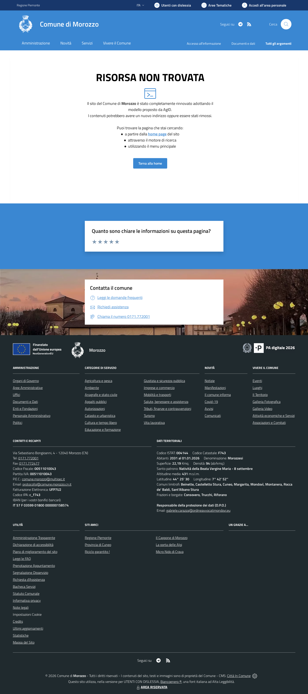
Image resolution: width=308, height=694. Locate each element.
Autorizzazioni (95, 408)
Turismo (149, 415)
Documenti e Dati (25, 401)
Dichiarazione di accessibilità (33, 544)
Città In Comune (239, 675)
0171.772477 (29, 463)
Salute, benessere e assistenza (166, 401)
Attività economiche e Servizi (274, 415)
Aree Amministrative (28, 387)
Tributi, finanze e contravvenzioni (167, 408)
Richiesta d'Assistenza (29, 579)
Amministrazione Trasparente (34, 537)
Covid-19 (211, 401)
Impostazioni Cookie (27, 614)
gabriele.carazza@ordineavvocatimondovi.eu (198, 510)
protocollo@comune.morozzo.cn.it (46, 484)
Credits (18, 621)
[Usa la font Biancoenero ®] (172, 5)
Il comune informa (218, 394)
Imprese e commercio (159, 387)
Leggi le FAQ (22, 558)
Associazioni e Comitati (269, 422)
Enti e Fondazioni (25, 408)
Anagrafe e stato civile (101, 394)
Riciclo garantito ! (97, 551)
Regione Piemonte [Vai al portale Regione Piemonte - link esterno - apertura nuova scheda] (28, 5)
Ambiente (92, 387)
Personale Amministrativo (31, 415)
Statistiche (21, 635)
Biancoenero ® (171, 681)
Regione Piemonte (98, 537)
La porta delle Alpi (169, 544)
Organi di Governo (26, 380)
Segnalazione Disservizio (30, 572)
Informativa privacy (27, 600)
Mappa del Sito (23, 642)
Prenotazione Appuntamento (34, 565)
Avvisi (209, 408)
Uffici (16, 394)
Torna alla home (150, 163)
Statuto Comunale (26, 593)
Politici (17, 422)
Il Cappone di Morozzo (171, 537)
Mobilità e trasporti (157, 394)
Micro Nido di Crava (170, 551)
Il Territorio (260, 394)
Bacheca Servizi (24, 586)
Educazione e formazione (103, 429)
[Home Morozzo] (58, 24)
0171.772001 (28, 458)
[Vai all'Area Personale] (264, 5)
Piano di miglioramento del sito (35, 551)
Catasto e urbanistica (100, 415)
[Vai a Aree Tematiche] (216, 5)
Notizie (210, 380)
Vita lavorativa (154, 422)
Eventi (257, 380)
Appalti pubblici (96, 401)
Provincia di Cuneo (98, 544)
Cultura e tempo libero (101, 422)
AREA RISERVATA (151, 687)
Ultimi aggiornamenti (28, 628)
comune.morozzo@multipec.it (43, 479)
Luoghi (257, 387)
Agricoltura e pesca (98, 380)
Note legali (21, 607)
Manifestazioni (215, 387)
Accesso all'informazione (204, 43)
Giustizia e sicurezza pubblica (164, 380)
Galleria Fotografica (267, 401)
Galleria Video (262, 408)
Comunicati (213, 415)
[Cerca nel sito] (286, 24)
